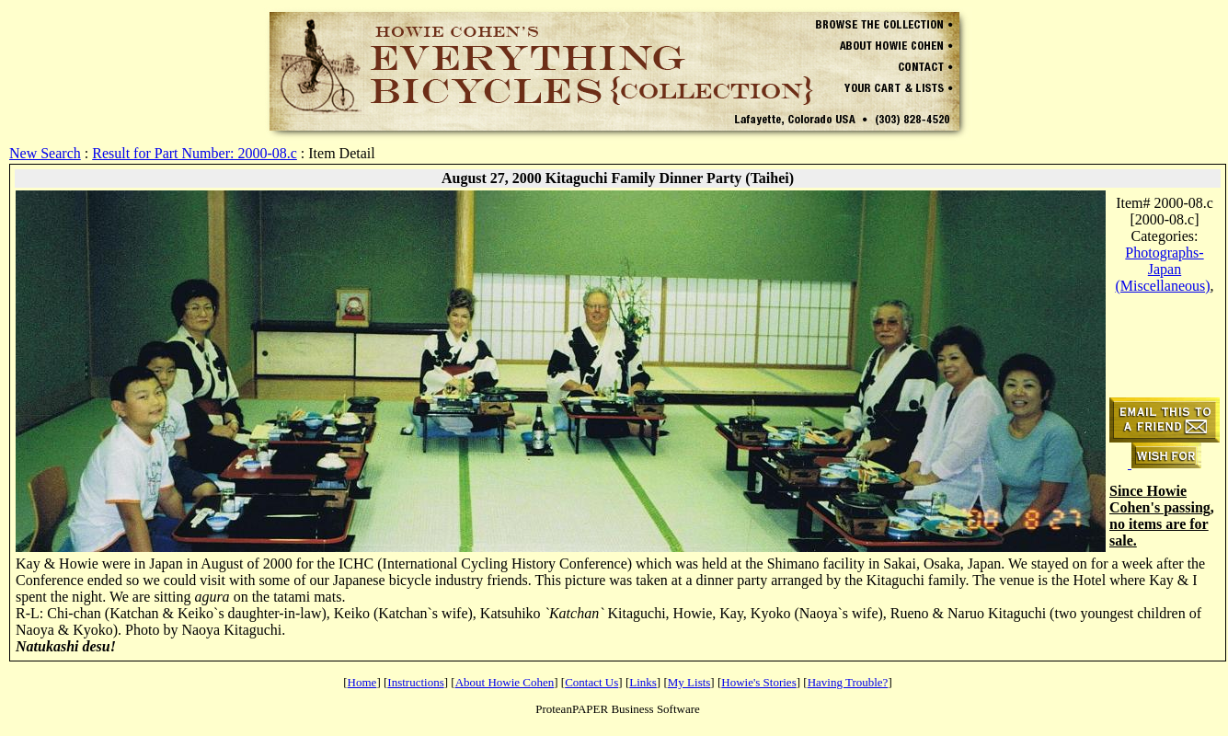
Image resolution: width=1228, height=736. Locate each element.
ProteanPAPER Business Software (617, 709)
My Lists (689, 682)
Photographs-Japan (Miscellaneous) (1162, 269)
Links (643, 682)
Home (362, 682)
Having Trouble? (848, 682)
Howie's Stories (758, 682)
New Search (45, 153)
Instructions (415, 682)
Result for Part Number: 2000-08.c (194, 153)
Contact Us (591, 682)
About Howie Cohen (505, 682)
